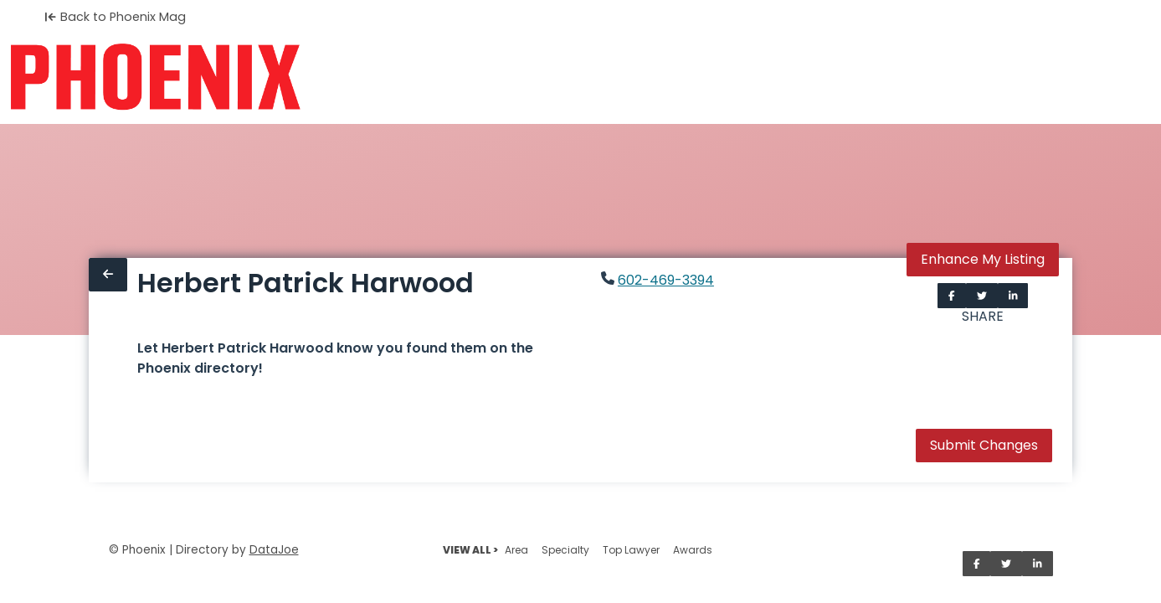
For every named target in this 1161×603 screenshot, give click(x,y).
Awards (692, 550)
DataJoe (274, 550)
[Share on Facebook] (952, 295)
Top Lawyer (631, 550)
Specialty (565, 550)
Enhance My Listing (983, 259)
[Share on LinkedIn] (1013, 295)
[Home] (155, 77)
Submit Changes (984, 445)
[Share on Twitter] (982, 295)
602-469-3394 (666, 280)
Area (516, 550)
